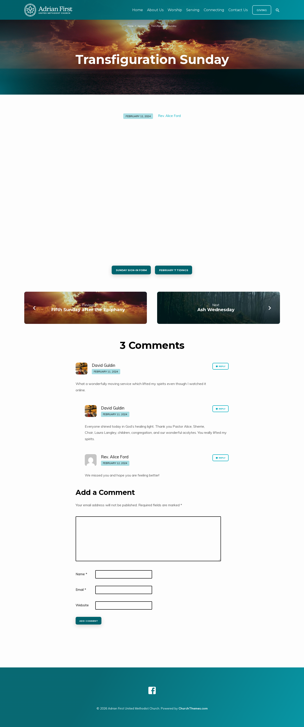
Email (81, 592)
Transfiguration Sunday (166, 25)
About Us (155, 10)
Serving (193, 10)
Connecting (214, 10)
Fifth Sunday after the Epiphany (88, 312)
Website (82, 607)
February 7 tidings (178, 271)
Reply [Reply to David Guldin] (219, 369)
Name (81, 576)
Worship (175, 10)
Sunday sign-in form (127, 271)
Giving (262, 10)
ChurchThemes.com (193, 708)
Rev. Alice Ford (169, 116)
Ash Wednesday (216, 312)
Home (137, 10)
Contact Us (238, 10)
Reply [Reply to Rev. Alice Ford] (219, 461)
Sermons (141, 25)
